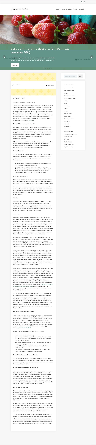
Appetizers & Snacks (68, 88)
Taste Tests (66, 139)
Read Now (15, 65)
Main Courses (67, 121)
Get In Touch (81, 9)
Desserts (66, 101)
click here (30, 120)
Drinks (65, 103)
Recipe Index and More (67, 9)
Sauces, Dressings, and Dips (70, 134)
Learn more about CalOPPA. (24, 327)
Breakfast (66, 93)
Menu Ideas (66, 124)
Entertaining (66, 106)
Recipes (66, 129)
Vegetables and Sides (69, 144)
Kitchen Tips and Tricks (69, 118)
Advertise (75, 9)
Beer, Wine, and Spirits (69, 90)
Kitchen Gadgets (67, 116)
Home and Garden (68, 113)
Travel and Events (68, 141)
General (66, 111)
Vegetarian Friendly (68, 147)
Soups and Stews (68, 136)
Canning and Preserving (69, 95)
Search (80, 76)
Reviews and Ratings (68, 131)
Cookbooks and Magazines (70, 98)
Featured (66, 108)
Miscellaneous (67, 126)
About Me (58, 9)
